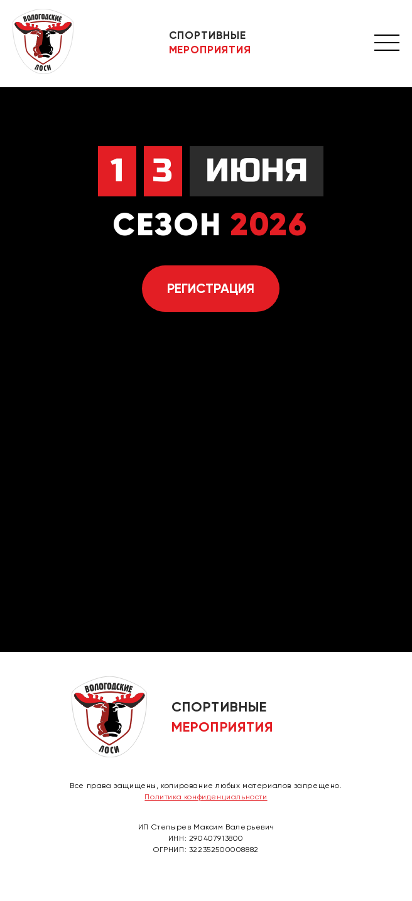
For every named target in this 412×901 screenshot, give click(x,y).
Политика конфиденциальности (205, 796)
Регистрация (210, 288)
